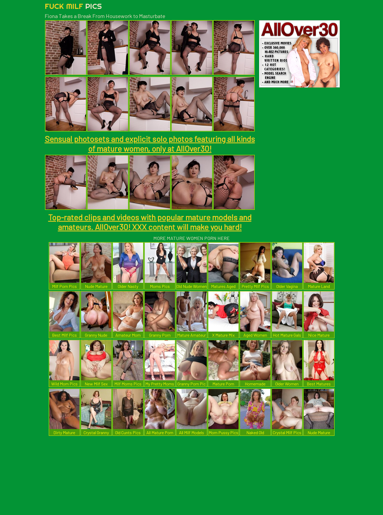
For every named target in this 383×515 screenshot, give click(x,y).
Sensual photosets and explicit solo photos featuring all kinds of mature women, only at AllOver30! (150, 143)
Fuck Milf (73, 6)
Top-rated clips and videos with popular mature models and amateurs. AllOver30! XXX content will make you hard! (149, 222)
